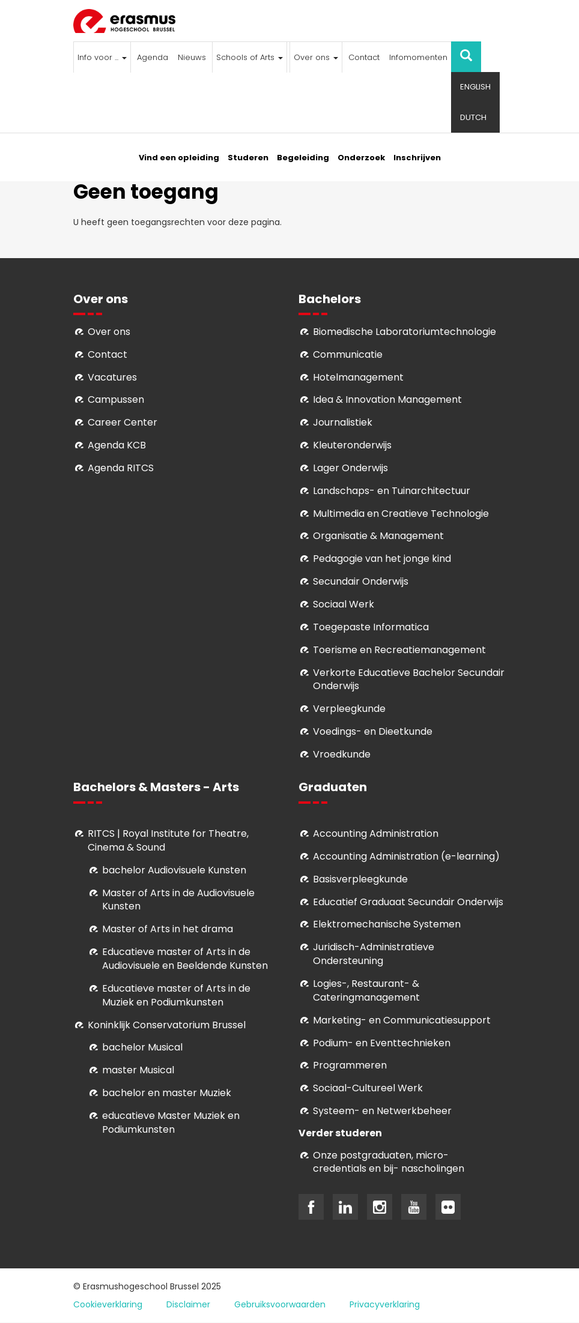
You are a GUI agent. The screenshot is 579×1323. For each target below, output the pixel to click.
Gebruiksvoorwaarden (280, 1304)
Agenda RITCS (121, 468)
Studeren (248, 157)
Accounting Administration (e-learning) (406, 856)
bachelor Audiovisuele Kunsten (174, 870)
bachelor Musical (142, 1047)
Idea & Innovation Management (387, 399)
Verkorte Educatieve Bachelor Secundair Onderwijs (409, 679)
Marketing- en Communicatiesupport (402, 1020)
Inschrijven (417, 157)
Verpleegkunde (349, 709)
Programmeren (350, 1065)
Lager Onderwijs (350, 468)
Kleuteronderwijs (352, 445)
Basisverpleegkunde (360, 879)
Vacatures (112, 377)
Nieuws (192, 57)
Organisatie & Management (378, 536)
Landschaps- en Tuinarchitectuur (391, 491)
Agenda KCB (117, 445)
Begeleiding (303, 157)
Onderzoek (361, 157)
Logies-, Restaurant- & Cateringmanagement (366, 990)
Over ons (316, 57)
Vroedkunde (342, 754)
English (475, 86)
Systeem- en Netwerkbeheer (382, 1111)
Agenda (152, 57)
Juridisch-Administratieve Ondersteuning (373, 954)
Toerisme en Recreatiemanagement (399, 650)
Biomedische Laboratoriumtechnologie (404, 332)
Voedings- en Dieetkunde (372, 731)
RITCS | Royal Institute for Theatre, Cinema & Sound (168, 840)
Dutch (473, 117)
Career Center (122, 422)
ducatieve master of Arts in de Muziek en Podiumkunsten (176, 995)
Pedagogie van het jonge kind (382, 558)
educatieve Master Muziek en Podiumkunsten (171, 1122)
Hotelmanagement (358, 377)
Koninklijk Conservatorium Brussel (167, 1025)
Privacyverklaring (385, 1304)
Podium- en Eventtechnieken (381, 1043)
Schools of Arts (249, 57)
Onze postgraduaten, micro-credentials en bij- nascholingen (388, 1162)
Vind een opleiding (179, 157)
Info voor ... (102, 57)
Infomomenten (418, 57)
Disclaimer (188, 1304)
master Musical (138, 1070)
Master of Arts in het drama (167, 929)
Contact (364, 57)
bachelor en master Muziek (166, 1093)
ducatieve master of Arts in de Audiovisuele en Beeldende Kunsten (185, 958)
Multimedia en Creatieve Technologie (401, 513)
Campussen (116, 399)
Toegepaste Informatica (371, 627)
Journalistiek (342, 422)
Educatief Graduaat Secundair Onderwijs (408, 902)
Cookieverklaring (107, 1304)
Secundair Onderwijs (360, 581)
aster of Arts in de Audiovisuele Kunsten (178, 900)
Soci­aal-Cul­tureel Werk (368, 1088)
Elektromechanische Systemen (387, 924)
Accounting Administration (375, 833)
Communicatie (348, 354)
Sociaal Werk (343, 604)
